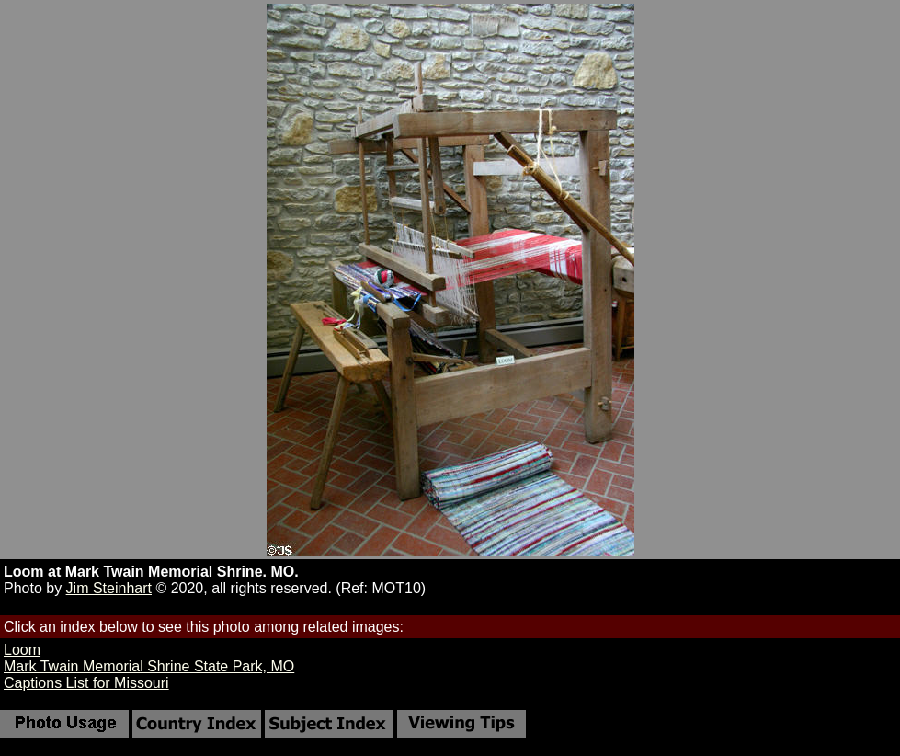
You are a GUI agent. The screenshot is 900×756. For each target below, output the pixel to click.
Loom (22, 650)
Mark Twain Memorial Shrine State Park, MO (149, 666)
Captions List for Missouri (86, 683)
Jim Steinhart (109, 588)
